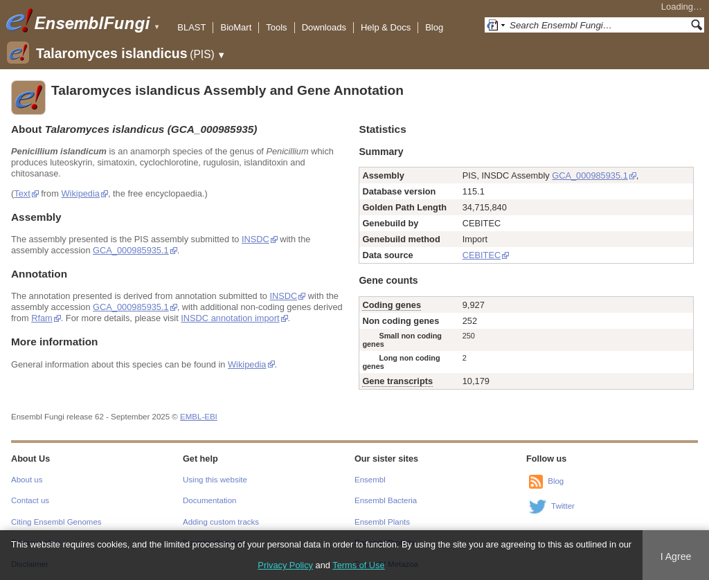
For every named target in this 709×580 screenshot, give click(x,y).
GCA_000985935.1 (131, 250)
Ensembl (370, 479)
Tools (276, 27)
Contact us (30, 500)
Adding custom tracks (221, 522)
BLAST (191, 27)
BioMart (235, 27)
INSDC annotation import (230, 318)
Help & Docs (386, 27)
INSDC (255, 239)
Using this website (215, 479)
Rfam (42, 318)
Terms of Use (358, 565)
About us (26, 479)
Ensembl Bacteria (385, 500)
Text (22, 193)
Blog (434, 27)
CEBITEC (482, 255)
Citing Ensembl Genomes (56, 522)
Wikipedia (80, 193)
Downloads (324, 27)
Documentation (209, 500)
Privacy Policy (285, 565)
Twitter (563, 506)
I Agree (676, 556)
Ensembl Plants (382, 522)
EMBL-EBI (198, 417)
